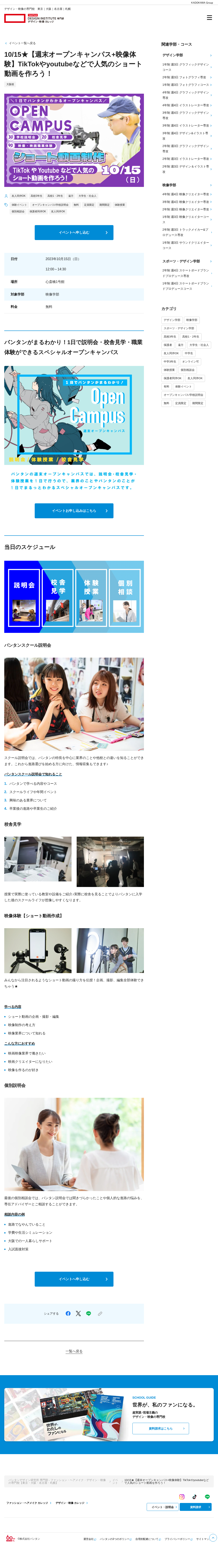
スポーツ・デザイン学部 (179, 328)
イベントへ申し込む (84, 232)
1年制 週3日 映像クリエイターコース (187, 219)
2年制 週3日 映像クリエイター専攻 (187, 209)
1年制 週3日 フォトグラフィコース (187, 85)
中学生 (189, 353)
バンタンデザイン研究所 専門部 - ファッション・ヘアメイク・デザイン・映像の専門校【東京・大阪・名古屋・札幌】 (57, 1481)
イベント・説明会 (165, 1507)
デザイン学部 (172, 320)
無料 (166, 403)
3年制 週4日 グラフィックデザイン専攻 (187, 115)
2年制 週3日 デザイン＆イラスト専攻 (187, 169)
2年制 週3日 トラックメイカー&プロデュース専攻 (187, 232)
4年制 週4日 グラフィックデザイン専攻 (187, 95)
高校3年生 (170, 336)
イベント (115, 1481)
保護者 (168, 345)
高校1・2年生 (190, 336)
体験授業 (169, 369)
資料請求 (200, 1507)
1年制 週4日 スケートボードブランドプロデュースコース (187, 286)
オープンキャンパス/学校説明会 (183, 394)
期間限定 (197, 403)
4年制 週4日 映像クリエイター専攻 (187, 194)
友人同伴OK (171, 353)
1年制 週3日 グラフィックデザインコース (187, 67)
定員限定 (180, 403)
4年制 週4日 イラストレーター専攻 (187, 105)
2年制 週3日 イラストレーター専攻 (187, 159)
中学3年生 (170, 361)
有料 (166, 386)
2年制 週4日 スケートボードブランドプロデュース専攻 (187, 273)
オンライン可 (190, 361)
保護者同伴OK (173, 378)
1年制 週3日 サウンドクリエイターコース (187, 245)
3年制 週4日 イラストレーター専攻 (187, 125)
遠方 (181, 345)
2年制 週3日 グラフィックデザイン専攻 (187, 148)
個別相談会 (188, 369)
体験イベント (183, 386)
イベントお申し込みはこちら (80, 511)
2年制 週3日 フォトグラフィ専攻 (187, 77)
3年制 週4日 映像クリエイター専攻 (187, 202)
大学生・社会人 (199, 345)
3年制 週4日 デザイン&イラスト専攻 (187, 135)
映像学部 (191, 320)
